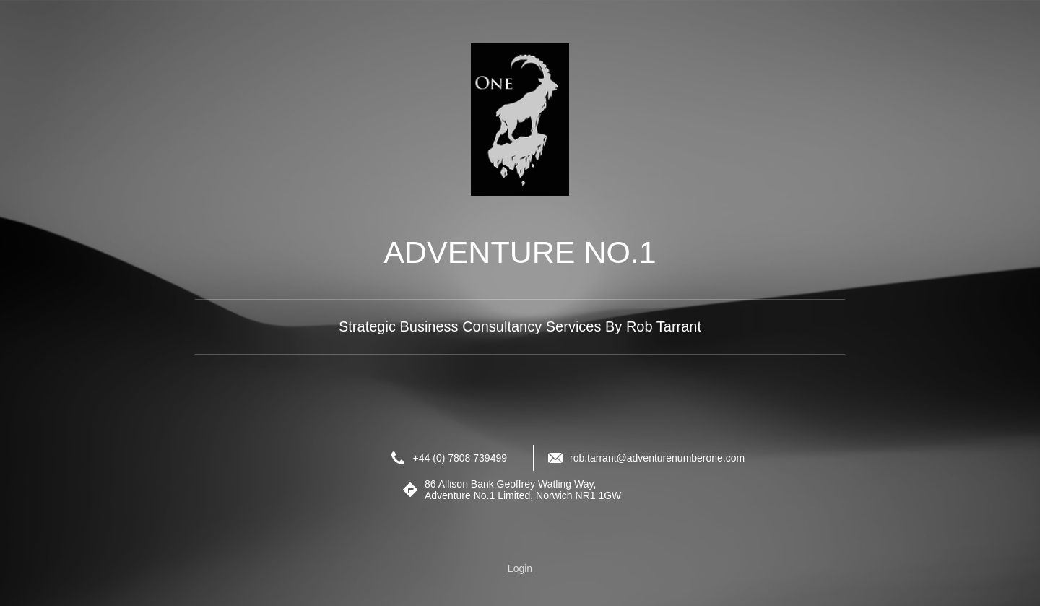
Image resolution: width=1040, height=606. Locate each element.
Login (520, 568)
